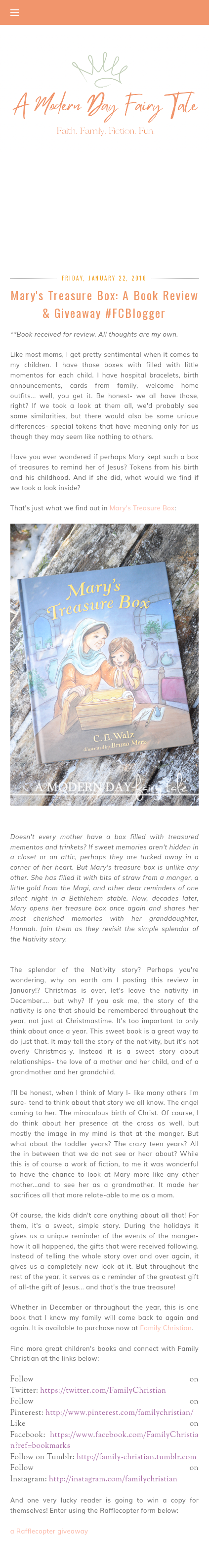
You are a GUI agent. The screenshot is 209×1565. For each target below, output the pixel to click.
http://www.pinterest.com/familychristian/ (120, 1413)
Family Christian (166, 1328)
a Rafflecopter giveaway (49, 1531)
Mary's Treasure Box (142, 508)
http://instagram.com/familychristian (113, 1479)
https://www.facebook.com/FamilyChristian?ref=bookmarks (104, 1441)
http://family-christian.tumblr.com (138, 1457)
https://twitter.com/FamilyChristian (104, 1390)
